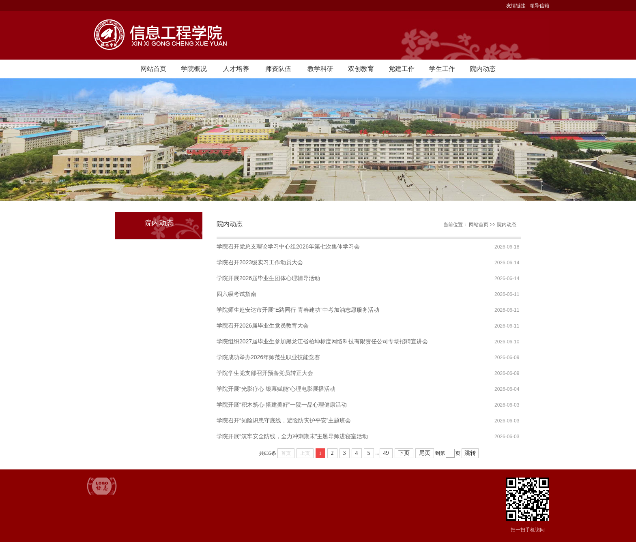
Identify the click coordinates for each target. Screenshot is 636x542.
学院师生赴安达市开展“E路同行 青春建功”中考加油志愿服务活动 (298, 309)
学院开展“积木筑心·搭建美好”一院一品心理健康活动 (282, 404)
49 (386, 453)
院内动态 (483, 68)
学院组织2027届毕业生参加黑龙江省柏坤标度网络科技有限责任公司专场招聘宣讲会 (322, 341)
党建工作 (402, 68)
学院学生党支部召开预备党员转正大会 (265, 373)
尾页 (424, 453)
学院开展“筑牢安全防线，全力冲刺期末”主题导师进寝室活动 (292, 436)
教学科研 (320, 68)
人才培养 (236, 68)
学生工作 (442, 68)
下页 (404, 453)
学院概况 (194, 68)
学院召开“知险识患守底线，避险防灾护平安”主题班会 (284, 420)
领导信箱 (539, 6)
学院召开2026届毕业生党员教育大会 (263, 325)
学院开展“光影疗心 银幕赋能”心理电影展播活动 (276, 389)
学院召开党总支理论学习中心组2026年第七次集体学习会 (288, 246)
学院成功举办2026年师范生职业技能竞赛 (268, 357)
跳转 (470, 453)
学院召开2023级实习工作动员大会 (260, 262)
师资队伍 (278, 68)
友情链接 (516, 6)
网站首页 (153, 68)
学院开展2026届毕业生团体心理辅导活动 (268, 278)
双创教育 (361, 68)
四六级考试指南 (236, 294)
